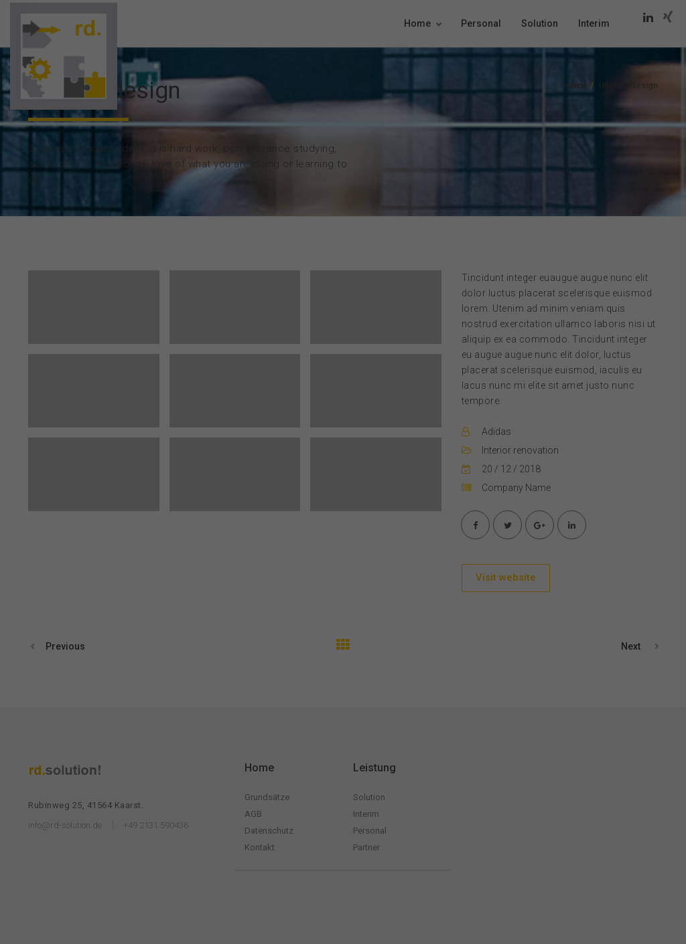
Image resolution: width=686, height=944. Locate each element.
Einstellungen (305, 190)
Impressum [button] (417, 375)
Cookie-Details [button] (273, 375)
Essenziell (246, 221)
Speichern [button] (343, 307)
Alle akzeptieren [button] (343, 267)
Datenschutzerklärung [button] (347, 375)
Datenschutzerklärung (363, 176)
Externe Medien (420, 221)
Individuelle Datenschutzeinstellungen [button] (343, 346)
